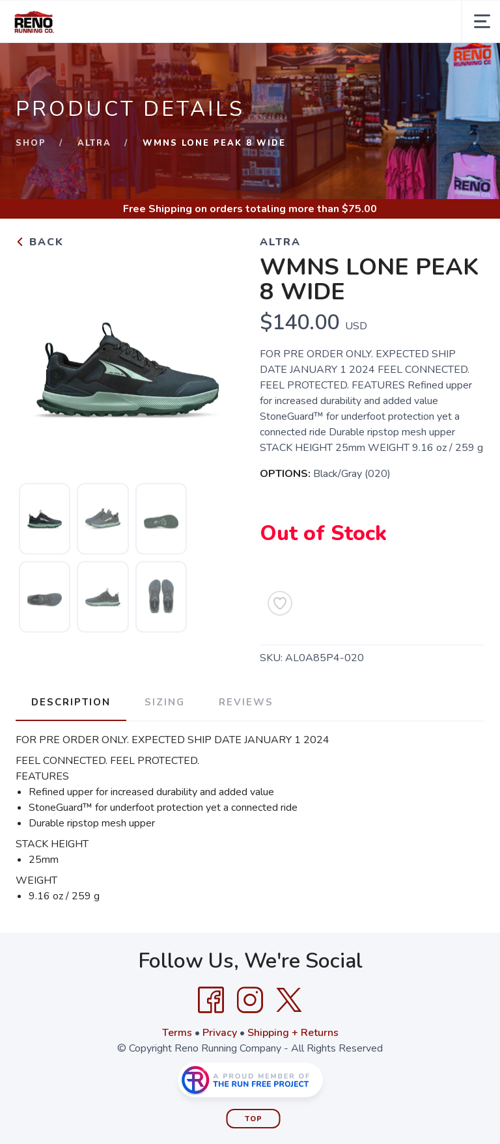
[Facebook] (210, 1000)
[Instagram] (250, 1000)
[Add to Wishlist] (280, 603)
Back (40, 242)
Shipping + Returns (293, 1033)
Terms (177, 1033)
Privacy (219, 1033)
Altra (94, 143)
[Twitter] (289, 1000)
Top (253, 1119)
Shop (31, 143)
